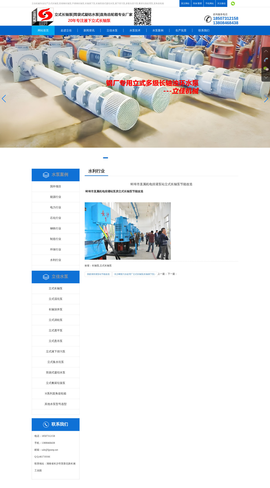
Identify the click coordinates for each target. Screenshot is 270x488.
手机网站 (209, 3)
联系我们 (203, 30)
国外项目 (55, 186)
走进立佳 (66, 30)
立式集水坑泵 (55, 361)
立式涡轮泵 (56, 319)
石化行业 (55, 217)
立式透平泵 (56, 330)
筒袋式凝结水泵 (55, 372)
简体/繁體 (197, 3)
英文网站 (185, 3)
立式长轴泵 (56, 288)
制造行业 (55, 238)
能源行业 (55, 196)
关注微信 (221, 3)
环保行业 (55, 249)
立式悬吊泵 (56, 340)
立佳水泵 (112, 30)
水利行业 (55, 259)
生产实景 (180, 30)
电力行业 (55, 207)
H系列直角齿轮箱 (55, 393)
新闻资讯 (89, 30)
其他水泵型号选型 (56, 404)
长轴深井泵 (56, 309)
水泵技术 (135, 30)
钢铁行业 (55, 228)
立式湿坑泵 (56, 298)
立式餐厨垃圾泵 (55, 383)
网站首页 (43, 30)
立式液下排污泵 (55, 351)
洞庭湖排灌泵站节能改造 (98, 274)
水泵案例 (157, 30)
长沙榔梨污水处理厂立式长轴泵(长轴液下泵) (134, 274)
